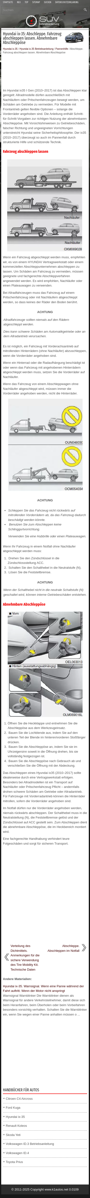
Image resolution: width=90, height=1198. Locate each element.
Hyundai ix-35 (10, 49)
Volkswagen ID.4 (17, 1153)
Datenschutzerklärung (66, 2)
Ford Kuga (13, 1107)
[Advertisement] (45, 71)
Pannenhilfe (61, 49)
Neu (19, 2)
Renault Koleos (16, 1126)
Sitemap (36, 2)
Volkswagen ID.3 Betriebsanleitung (30, 1144)
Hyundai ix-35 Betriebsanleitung (37, 49)
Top (26, 2)
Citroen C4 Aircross (19, 1098)
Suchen (47, 2)
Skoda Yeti (13, 1135)
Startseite (8, 2)
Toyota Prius (14, 1162)
